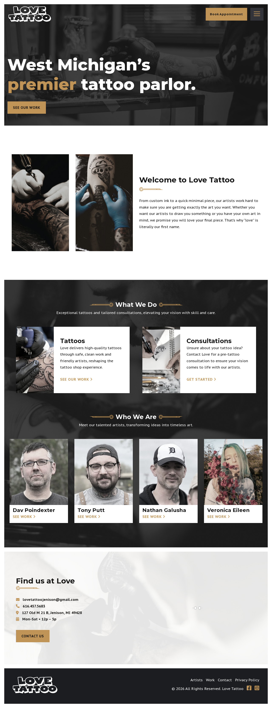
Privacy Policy (247, 680)
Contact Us (32, 636)
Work (210, 680)
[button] (257, 14)
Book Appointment (226, 14)
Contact (225, 680)
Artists (196, 680)
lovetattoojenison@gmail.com (47, 599)
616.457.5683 (30, 606)
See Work (22, 516)
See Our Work (26, 107)
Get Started (200, 379)
